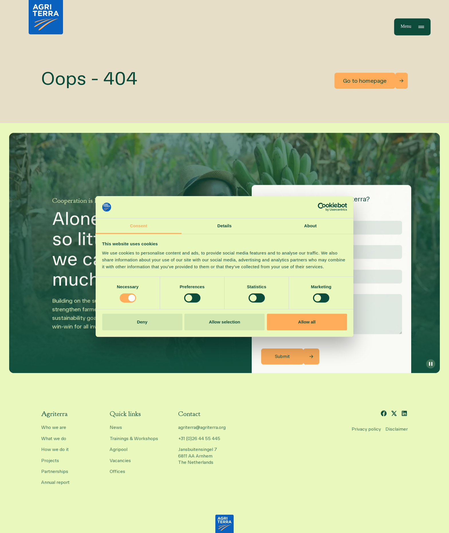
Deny (142, 321)
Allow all (307, 321)
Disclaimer (396, 433)
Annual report (55, 486)
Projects (50, 464)
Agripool (118, 454)
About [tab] (310, 225)
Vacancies (120, 464)
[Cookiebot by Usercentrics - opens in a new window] (322, 207)
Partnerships (54, 475)
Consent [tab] (138, 225)
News (116, 432)
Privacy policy (366, 433)
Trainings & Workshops (134, 442)
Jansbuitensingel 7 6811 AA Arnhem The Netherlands (198, 460)
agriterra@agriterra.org (202, 432)
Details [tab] (224, 225)
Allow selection (224, 321)
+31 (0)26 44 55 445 (199, 442)
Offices (117, 475)
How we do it (55, 454)
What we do (53, 442)
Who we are (53, 432)
